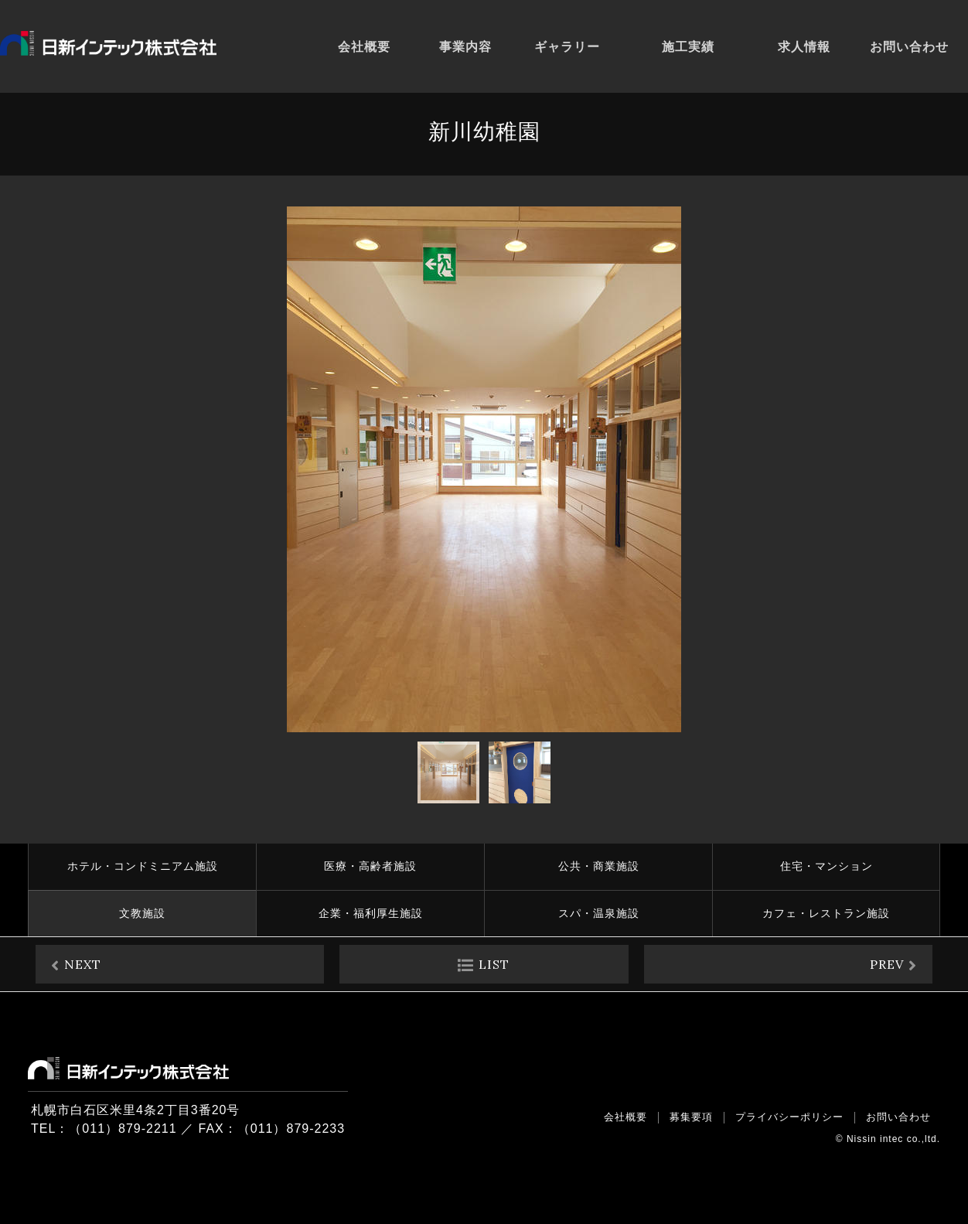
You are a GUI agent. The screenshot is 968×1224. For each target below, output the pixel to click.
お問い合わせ (898, 1117)
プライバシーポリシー (789, 1117)
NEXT (82, 964)
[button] (849, 469)
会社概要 (625, 1117)
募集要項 (691, 1117)
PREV (887, 964)
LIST (494, 964)
